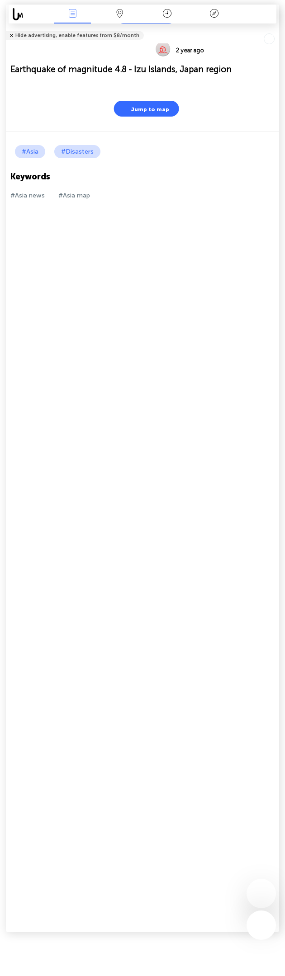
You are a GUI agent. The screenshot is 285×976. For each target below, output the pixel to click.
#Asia (30, 151)
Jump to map (144, 109)
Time (167, 14)
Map (119, 14)
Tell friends (275, 29)
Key (214, 14)
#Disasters (77, 151)
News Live (72, 14)
